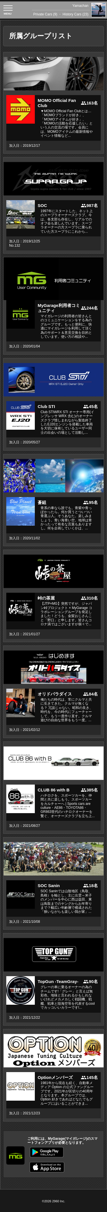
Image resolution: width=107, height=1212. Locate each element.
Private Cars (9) (45, 14)
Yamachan (80, 6)
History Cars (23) (75, 14)
